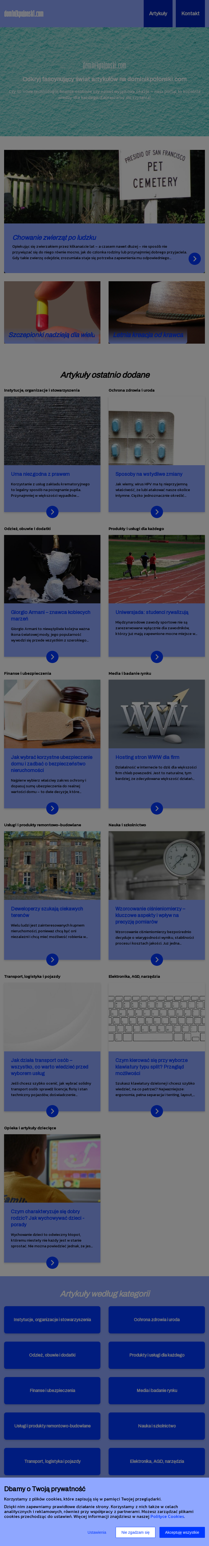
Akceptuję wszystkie (182, 1532)
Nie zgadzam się (135, 1532)
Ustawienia (97, 1532)
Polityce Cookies (167, 1516)
